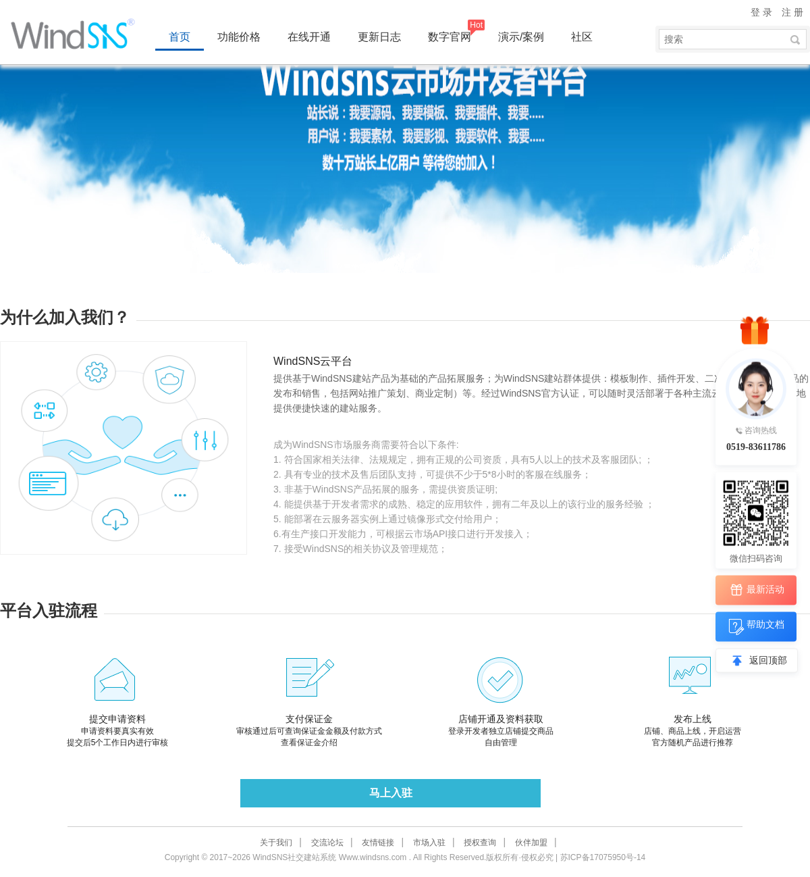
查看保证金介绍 (309, 742)
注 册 (792, 12)
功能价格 (239, 37)
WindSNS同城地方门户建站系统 (77, 34)
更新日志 (379, 37)
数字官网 (449, 37)
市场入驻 (429, 842)
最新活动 (756, 590)
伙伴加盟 (531, 842)
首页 (179, 37)
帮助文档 (756, 627)
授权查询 (480, 842)
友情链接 (378, 842)
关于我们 (276, 842)
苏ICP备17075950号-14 (603, 857)
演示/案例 (521, 37)
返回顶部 (768, 660)
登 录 (761, 12)
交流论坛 (327, 842)
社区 (582, 37)
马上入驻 (390, 793)
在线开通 (309, 37)
